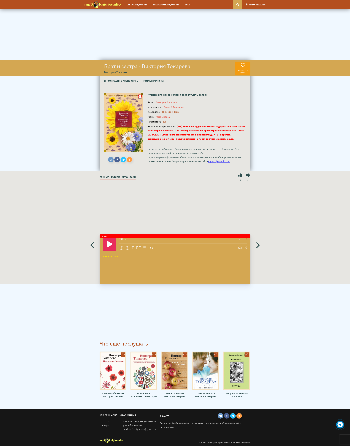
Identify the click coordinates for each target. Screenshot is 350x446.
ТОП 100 (106, 421)
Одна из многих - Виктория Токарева (205, 395)
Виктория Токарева (166, 102)
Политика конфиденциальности (139, 421)
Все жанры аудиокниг (166, 4)
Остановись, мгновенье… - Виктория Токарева (144, 395)
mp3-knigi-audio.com (219, 161)
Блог (188, 4)
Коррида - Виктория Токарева (237, 395)
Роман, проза (179, 94)
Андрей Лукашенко (174, 106)
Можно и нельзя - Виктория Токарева (174, 395)
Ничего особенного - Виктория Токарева (113, 395)
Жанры (105, 425)
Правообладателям (132, 425)
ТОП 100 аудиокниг (136, 4)
